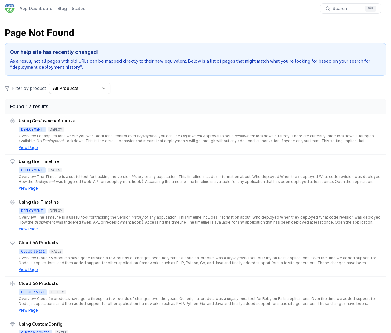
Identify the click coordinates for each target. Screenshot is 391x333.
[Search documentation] (350, 8)
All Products (79, 88)
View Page (28, 147)
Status (79, 8)
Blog (62, 8)
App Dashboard (36, 8)
